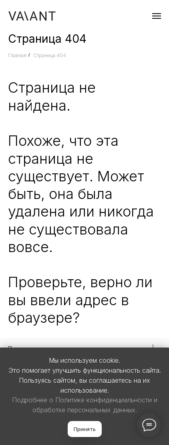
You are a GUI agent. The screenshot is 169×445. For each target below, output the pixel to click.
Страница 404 (49, 55)
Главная (17, 55)
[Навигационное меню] (156, 16)
